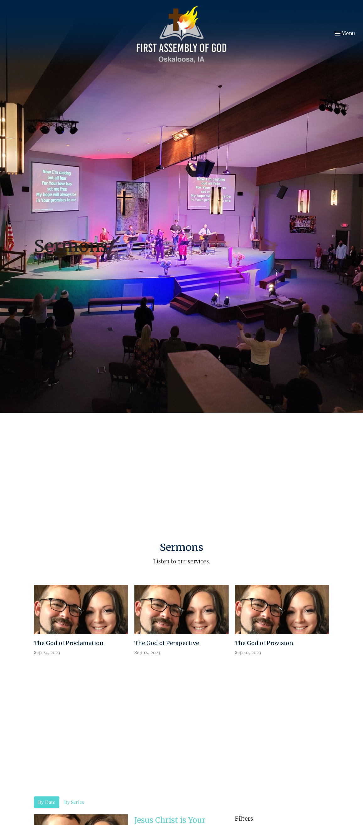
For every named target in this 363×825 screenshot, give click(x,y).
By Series (74, 802)
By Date (46, 802)
